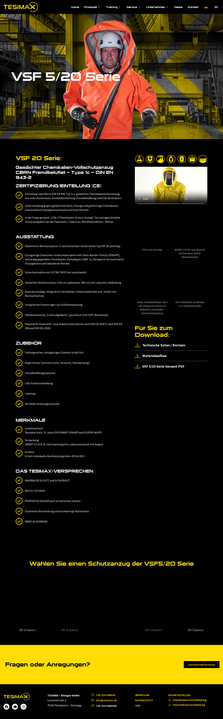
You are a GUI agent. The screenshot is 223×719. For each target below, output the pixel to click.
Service (133, 7)
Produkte (92, 7)
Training (113, 7)
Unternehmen (157, 7)
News (178, 7)
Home (75, 7)
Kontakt (193, 7)
